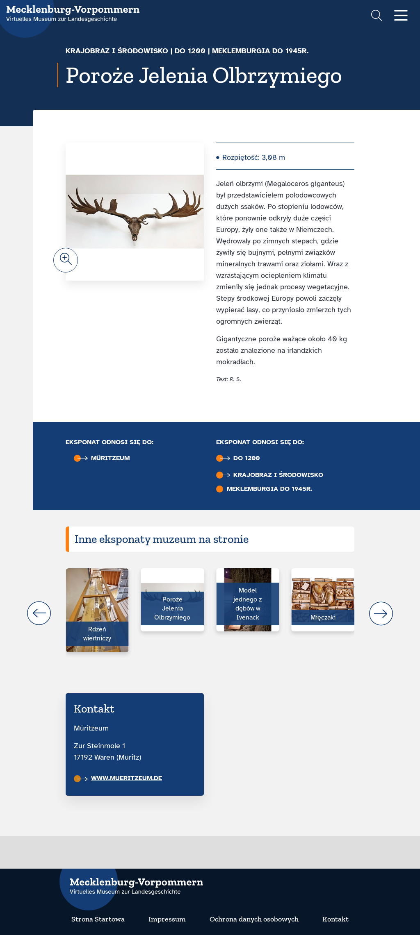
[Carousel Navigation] (210, 613)
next (381, 613)
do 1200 (190, 50)
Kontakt (335, 919)
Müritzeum (104, 458)
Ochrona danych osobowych (254, 919)
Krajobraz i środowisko (117, 50)
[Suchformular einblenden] (376, 16)
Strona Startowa (98, 919)
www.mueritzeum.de (120, 778)
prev (39, 613)
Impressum (167, 919)
